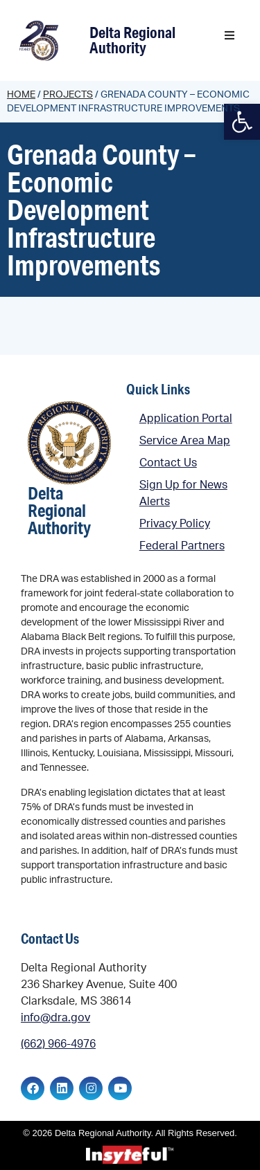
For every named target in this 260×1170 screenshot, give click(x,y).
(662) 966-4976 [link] (58, 1044)
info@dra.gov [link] (55, 1017)
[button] (229, 35)
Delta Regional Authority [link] (132, 40)
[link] (40, 40)
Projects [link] (68, 95)
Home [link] (21, 95)
